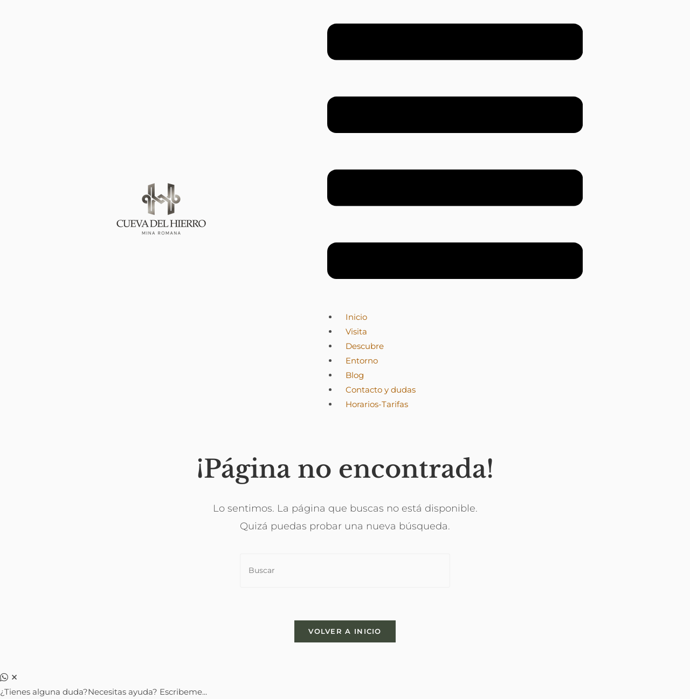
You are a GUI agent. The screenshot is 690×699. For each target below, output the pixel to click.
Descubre (365, 346)
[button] (455, 153)
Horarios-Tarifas (377, 404)
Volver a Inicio (345, 631)
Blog (355, 375)
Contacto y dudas (381, 390)
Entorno (362, 360)
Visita (356, 331)
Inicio (356, 317)
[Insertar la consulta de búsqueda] (345, 571)
